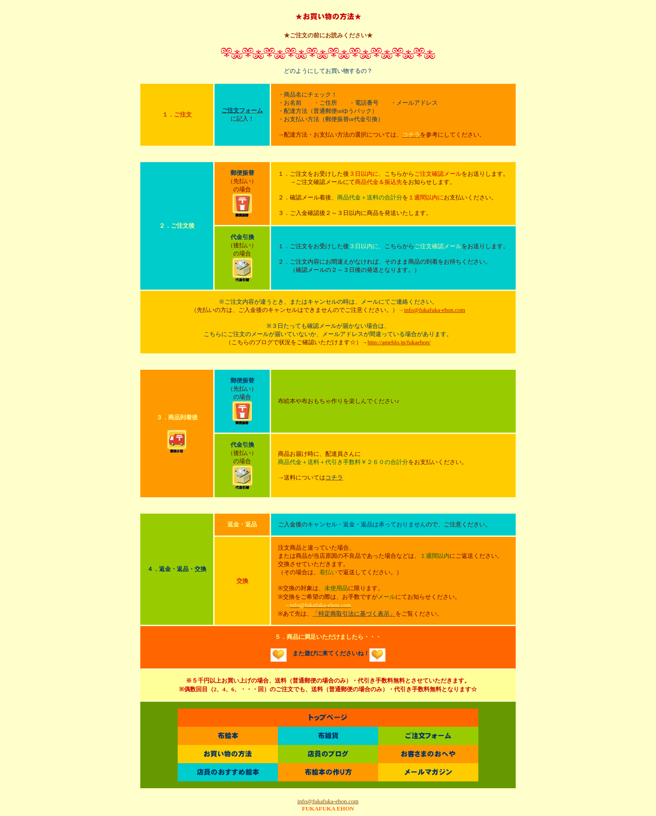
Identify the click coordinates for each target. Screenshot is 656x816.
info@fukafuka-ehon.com (328, 801)
